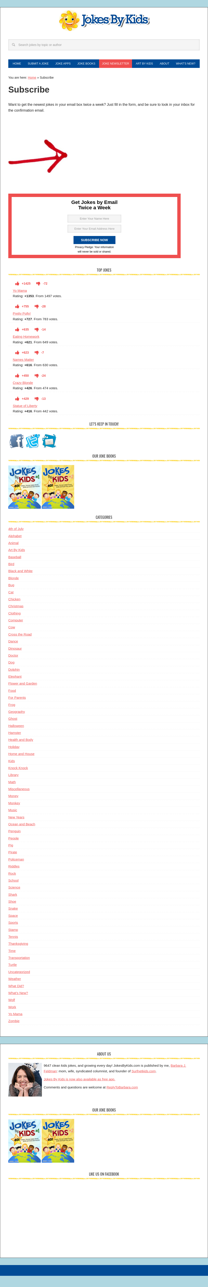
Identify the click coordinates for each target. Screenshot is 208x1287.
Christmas (16, 618)
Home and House (21, 766)
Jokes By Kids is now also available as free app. (79, 1091)
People (13, 850)
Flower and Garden (22, 695)
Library (13, 787)
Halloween (16, 738)
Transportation (19, 970)
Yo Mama (20, 302)
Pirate (12, 864)
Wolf (11, 1012)
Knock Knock (18, 780)
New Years (16, 829)
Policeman (16, 871)
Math (12, 794)
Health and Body (20, 752)
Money (13, 808)
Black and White (20, 583)
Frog (11, 716)
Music (12, 822)
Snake (13, 920)
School (13, 892)
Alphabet (15, 548)
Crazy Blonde (23, 394)
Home (32, 89)
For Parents (17, 710)
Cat (10, 604)
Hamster (14, 745)
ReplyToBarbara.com (122, 1099)
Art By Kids (16, 562)
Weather (14, 991)
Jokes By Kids (104, 21)
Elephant (15, 688)
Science (14, 899)
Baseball (14, 569)
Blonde (13, 590)
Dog (11, 674)
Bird (11, 576)
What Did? (16, 998)
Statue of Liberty (25, 418)
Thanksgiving (18, 956)
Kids (11, 773)
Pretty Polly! (22, 325)
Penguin (14, 843)
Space (13, 927)
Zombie (14, 1033)
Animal (13, 555)
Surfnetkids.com (144, 1083)
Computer (15, 632)
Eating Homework (26, 348)
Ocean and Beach (21, 836)
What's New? (18, 1005)
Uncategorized (19, 984)
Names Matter (23, 372)
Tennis (13, 949)
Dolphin (14, 681)
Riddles (14, 878)
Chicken (14, 611)
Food (12, 702)
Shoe (12, 913)
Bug (11, 597)
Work (12, 1019)
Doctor (13, 667)
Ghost (12, 731)
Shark (12, 906)
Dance (13, 653)
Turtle (12, 977)
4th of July (16, 541)
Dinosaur (15, 660)
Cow (11, 639)
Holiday (14, 759)
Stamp (13, 941)
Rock (12, 885)
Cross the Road (20, 646)
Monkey (14, 815)
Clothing (14, 625)
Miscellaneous (19, 801)
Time (12, 963)
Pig (10, 857)
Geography (16, 724)
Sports (13, 935)
